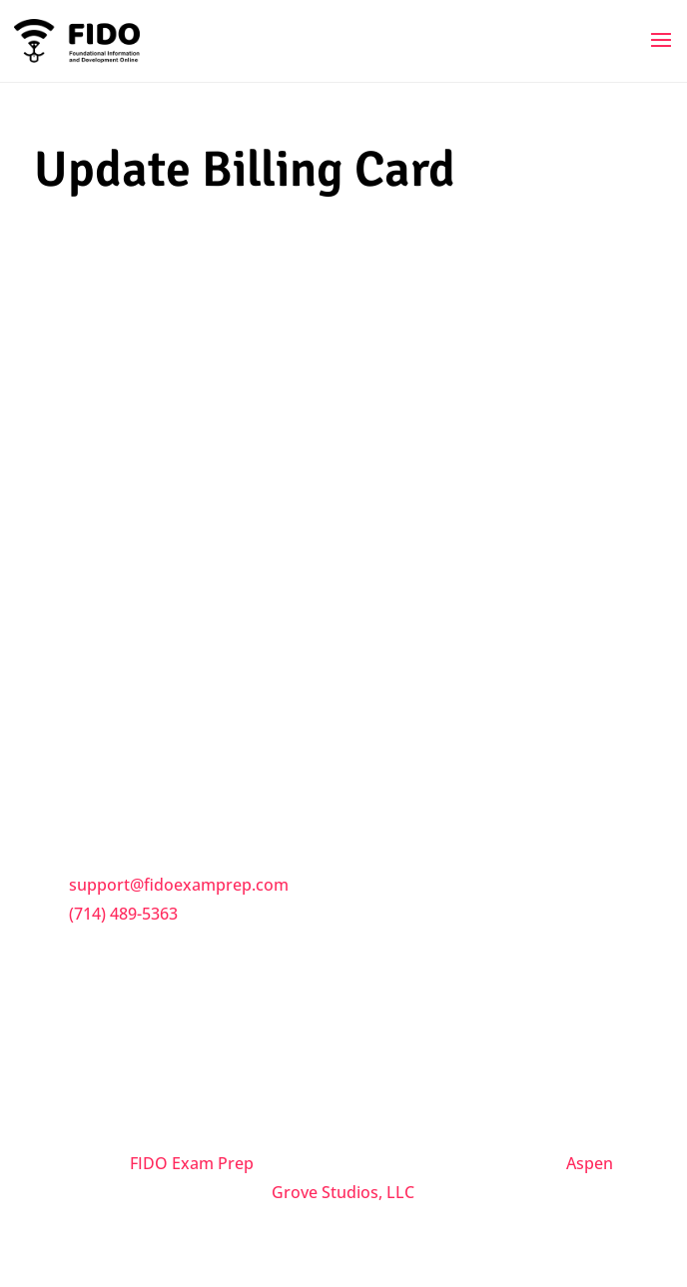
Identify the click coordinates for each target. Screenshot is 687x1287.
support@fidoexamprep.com (179, 885)
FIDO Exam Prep (192, 1163)
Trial (87, 691)
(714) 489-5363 (123, 914)
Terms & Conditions (146, 607)
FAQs (90, 565)
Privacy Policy (122, 649)
